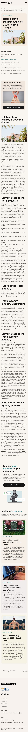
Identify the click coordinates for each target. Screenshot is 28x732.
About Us (4, 701)
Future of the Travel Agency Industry (11, 73)
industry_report (7, 15)
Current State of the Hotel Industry (10, 62)
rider (23, 451)
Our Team (4, 703)
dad (6, 452)
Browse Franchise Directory (14, 485)
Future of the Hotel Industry (9, 65)
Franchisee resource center (8, 9)
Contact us (4, 706)
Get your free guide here (13, 107)
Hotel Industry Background (8, 59)
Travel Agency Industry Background (11, 67)
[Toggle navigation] (26, 2)
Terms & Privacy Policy (7, 720)
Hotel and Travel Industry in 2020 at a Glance (11, 55)
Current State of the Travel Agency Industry (13, 70)
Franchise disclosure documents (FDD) (11, 713)
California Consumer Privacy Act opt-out (12, 722)
